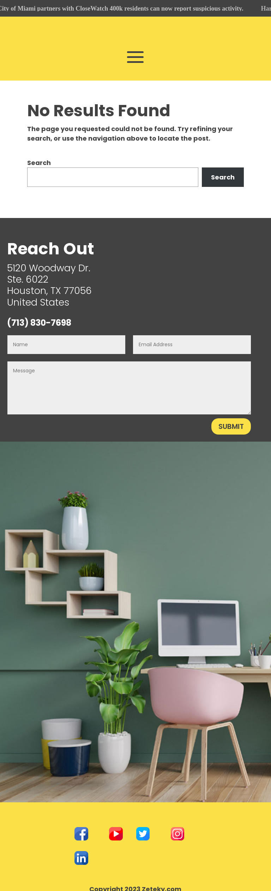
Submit (231, 425)
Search (39, 161)
